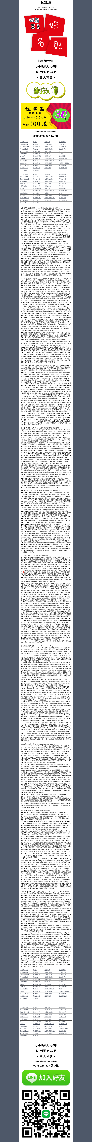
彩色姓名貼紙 (48, 144)
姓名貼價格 (62, 165)
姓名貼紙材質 (63, 158)
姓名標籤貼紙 (48, 149)
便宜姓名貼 (36, 153)
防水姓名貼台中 (24, 165)
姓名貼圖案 (48, 151)
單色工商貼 (36, 158)
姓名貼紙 (47, 142)
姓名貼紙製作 (24, 144)
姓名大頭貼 (48, 153)
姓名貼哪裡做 (37, 156)
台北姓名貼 (23, 170)
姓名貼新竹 (36, 163)
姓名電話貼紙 (24, 161)
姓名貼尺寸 (23, 156)
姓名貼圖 (36, 144)
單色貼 (61, 153)
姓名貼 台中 (36, 151)
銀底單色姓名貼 (49, 161)
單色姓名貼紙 (24, 149)
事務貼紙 (36, 161)
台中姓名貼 (62, 151)
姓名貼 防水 (62, 149)
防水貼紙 (36, 170)
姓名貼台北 (23, 163)
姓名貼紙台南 (63, 168)
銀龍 (60, 161)
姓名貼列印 (62, 156)
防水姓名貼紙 (48, 146)
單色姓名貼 (62, 146)
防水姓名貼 (36, 146)
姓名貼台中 (36, 149)
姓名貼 (35, 142)
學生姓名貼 (36, 168)
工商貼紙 (22, 158)
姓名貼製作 (62, 142)
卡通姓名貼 (62, 144)
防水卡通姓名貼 (24, 146)
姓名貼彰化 (48, 168)
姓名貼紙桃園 (48, 163)
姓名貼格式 (48, 156)
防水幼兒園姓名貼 (50, 165)
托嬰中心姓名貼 (64, 163)
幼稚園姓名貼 (37, 165)
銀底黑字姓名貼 (49, 158)
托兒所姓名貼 (24, 142)
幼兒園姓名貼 (24, 168)
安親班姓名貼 (24, 151)
